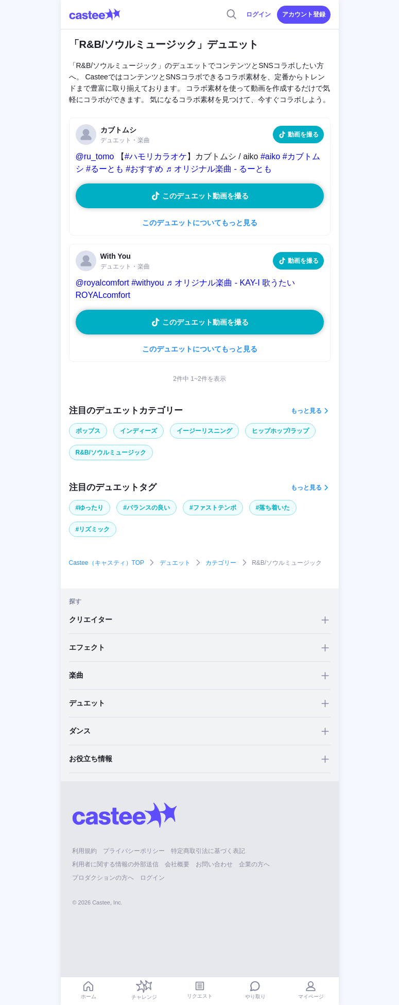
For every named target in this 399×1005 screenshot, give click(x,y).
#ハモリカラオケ (156, 156)
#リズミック (93, 529)
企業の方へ (254, 864)
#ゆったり (90, 507)
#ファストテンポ (212, 507)
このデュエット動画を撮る (205, 196)
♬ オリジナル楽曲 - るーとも (219, 168)
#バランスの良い (146, 507)
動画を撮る (303, 134)
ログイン (258, 14)
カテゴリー (220, 562)
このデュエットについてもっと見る (199, 223)
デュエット (175, 562)
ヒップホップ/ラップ (280, 430)
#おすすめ (144, 168)
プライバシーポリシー (134, 851)
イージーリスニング (204, 430)
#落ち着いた (273, 507)
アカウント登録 (303, 14)
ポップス (88, 430)
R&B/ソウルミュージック (111, 452)
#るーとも (105, 168)
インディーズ (138, 430)
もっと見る (306, 410)
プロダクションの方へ (103, 877)
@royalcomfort (102, 282)
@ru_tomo (95, 156)
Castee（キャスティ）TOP (106, 562)
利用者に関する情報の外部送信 (115, 864)
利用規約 (84, 851)
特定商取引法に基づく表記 (208, 851)
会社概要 (177, 864)
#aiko (270, 156)
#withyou (147, 282)
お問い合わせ (214, 864)
